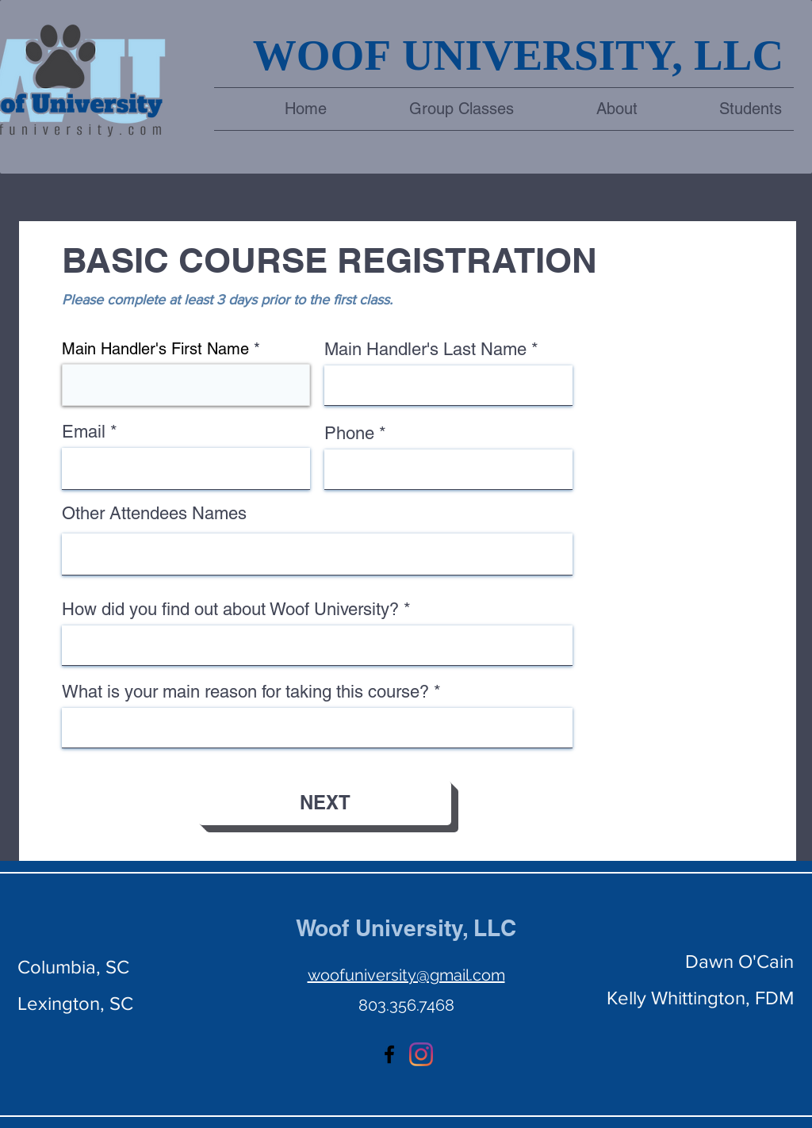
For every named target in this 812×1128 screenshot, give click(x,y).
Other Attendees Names (154, 513)
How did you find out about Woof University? (230, 609)
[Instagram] (421, 1054)
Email (83, 432)
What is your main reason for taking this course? (245, 692)
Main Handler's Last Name (425, 349)
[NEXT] (324, 803)
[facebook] (389, 1054)
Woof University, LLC (406, 928)
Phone (349, 433)
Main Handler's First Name (155, 349)
